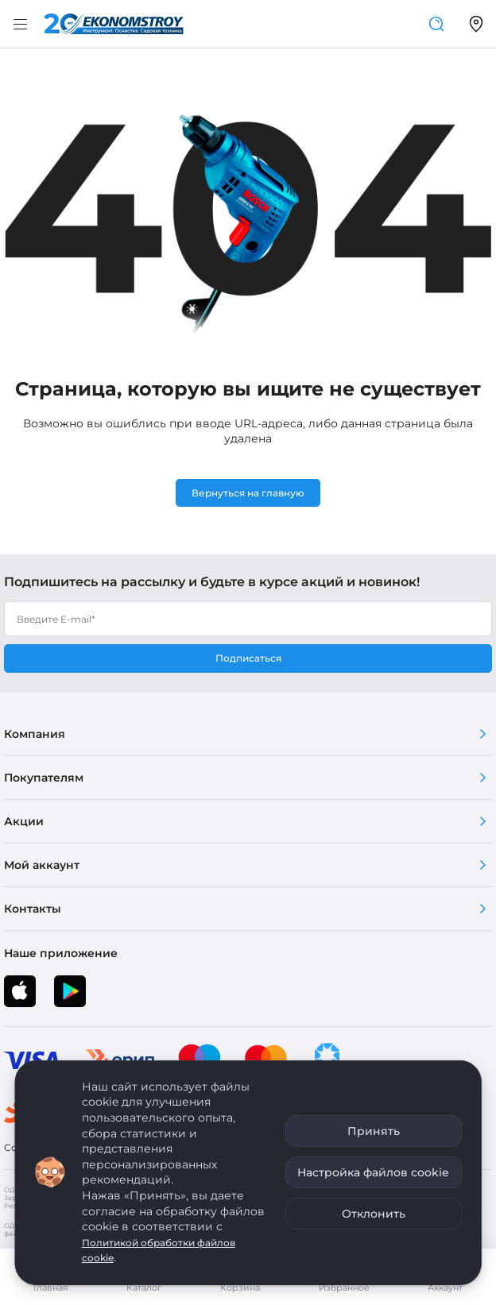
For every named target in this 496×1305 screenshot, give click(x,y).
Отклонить (373, 1214)
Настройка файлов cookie (373, 1172)
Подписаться (248, 658)
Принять (373, 1131)
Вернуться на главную (248, 493)
